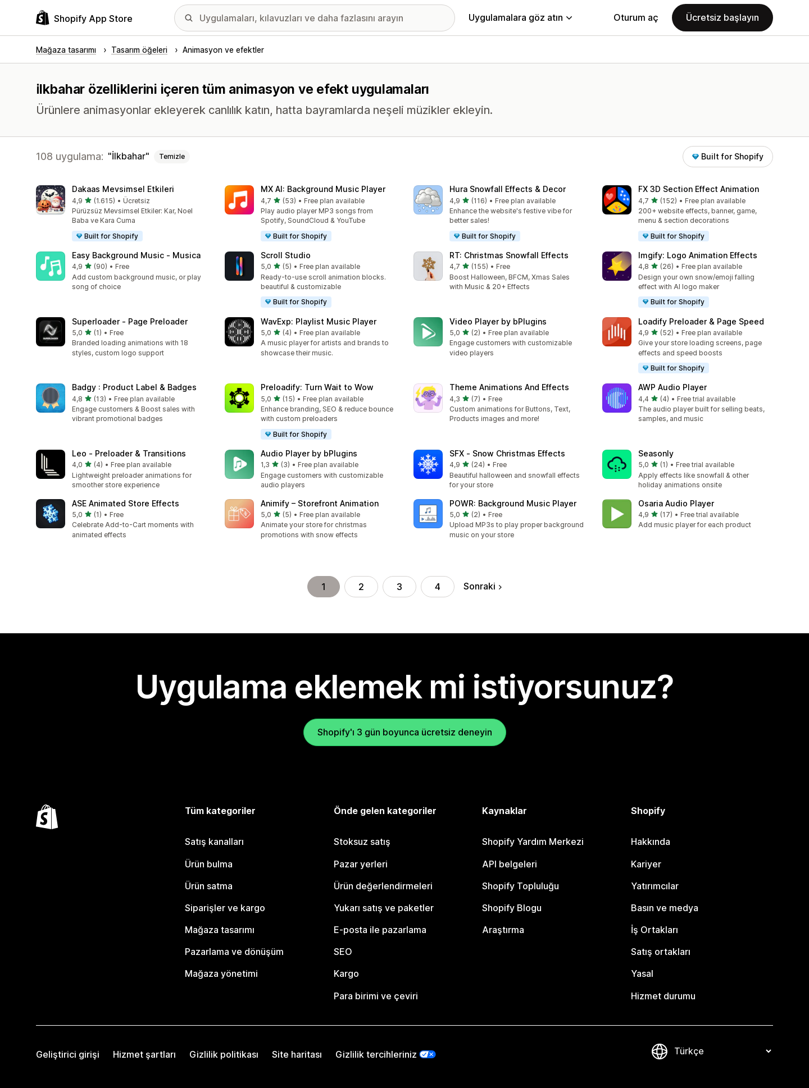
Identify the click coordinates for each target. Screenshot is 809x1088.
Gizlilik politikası (223, 1054)
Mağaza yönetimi (221, 973)
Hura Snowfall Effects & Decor (507, 189)
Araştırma (503, 929)
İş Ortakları (654, 929)
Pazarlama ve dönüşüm (234, 951)
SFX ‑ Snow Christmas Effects (507, 453)
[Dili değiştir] (722, 1051)
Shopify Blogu (512, 907)
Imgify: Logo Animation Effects (697, 255)
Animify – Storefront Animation (320, 503)
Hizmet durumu (663, 996)
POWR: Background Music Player (512, 503)
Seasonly (656, 453)
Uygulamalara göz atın (520, 17)
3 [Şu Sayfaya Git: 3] (399, 586)
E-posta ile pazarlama (380, 929)
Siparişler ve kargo (225, 907)
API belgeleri (509, 864)
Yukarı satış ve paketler (384, 907)
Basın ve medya (664, 907)
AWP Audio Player (672, 387)
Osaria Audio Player (676, 503)
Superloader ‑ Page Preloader (130, 321)
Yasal (642, 973)
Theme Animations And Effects (509, 387)
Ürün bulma (209, 864)
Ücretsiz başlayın (722, 17)
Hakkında (650, 841)
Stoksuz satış (362, 841)
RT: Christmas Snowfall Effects (509, 255)
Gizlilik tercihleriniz (376, 1054)
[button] (121, 214)
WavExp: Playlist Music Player (318, 321)
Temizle (172, 156)
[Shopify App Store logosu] (84, 17)
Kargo (346, 973)
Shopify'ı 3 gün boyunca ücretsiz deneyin (404, 732)
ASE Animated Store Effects (125, 503)
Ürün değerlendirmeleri (383, 886)
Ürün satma (209, 886)
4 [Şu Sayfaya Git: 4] (437, 586)
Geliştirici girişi (67, 1054)
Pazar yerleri (361, 864)
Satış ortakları (660, 951)
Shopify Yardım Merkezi (533, 841)
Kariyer (646, 864)
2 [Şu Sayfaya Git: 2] (361, 586)
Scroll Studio (286, 255)
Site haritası (297, 1054)
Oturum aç (635, 17)
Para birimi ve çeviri (376, 996)
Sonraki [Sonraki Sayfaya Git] (482, 586)
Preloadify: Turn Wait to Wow (317, 387)
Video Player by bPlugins (498, 321)
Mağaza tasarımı (219, 929)
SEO (343, 951)
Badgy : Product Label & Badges (134, 387)
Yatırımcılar (655, 886)
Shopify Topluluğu (520, 886)
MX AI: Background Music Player (323, 189)
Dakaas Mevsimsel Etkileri (123, 189)
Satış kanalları (214, 841)
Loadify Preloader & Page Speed (701, 321)
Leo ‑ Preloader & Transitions (129, 453)
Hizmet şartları (144, 1054)
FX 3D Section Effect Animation (698, 189)
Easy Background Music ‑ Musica (136, 255)
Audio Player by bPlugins (309, 453)
